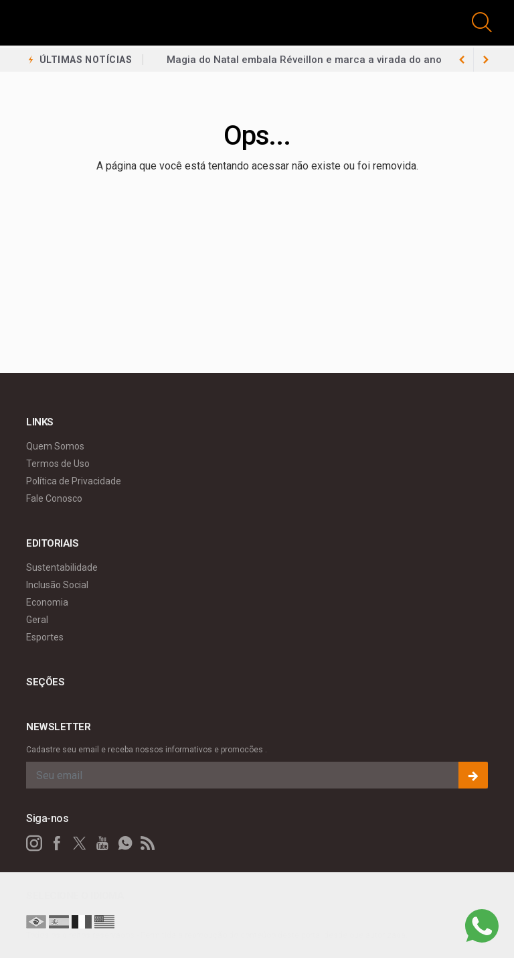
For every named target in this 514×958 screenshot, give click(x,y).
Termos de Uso (58, 463)
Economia (47, 602)
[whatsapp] (125, 843)
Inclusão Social (57, 584)
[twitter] (80, 843)
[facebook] (57, 843)
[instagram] (34, 843)
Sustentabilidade (62, 567)
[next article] (462, 60)
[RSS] (148, 843)
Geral (37, 619)
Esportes (45, 637)
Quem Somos (55, 446)
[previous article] (486, 60)
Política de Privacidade (73, 481)
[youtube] (102, 843)
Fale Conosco (54, 498)
